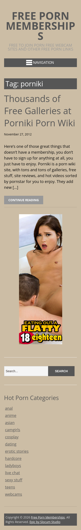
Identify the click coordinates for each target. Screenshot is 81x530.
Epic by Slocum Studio (45, 522)
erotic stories (17, 451)
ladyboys (13, 465)
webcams (13, 494)
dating (10, 444)
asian (9, 422)
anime (10, 415)
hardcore (13, 458)
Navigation (40, 62)
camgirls (12, 429)
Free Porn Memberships (40, 25)
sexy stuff (13, 479)
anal (9, 408)
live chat (12, 472)
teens (10, 487)
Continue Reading (23, 200)
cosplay (12, 436)
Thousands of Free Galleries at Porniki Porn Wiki (39, 110)
